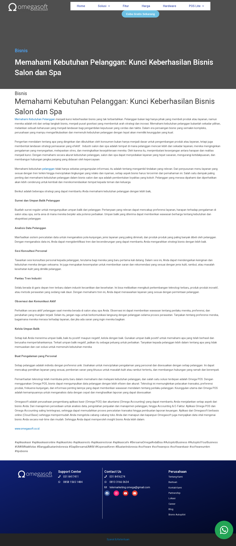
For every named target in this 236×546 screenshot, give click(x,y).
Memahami (21, 119)
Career (173, 503)
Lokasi (172, 498)
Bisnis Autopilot (178, 514)
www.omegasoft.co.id (28, 428)
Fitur (126, 5)
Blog (171, 508)
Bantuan (173, 482)
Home (81, 5)
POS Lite (196, 5)
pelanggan (48, 168)
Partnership (175, 492)
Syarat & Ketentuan (118, 538)
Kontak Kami (176, 487)
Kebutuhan (35, 119)
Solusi (104, 5)
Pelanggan (49, 119)
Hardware (169, 5)
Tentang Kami (177, 476)
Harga (146, 5)
